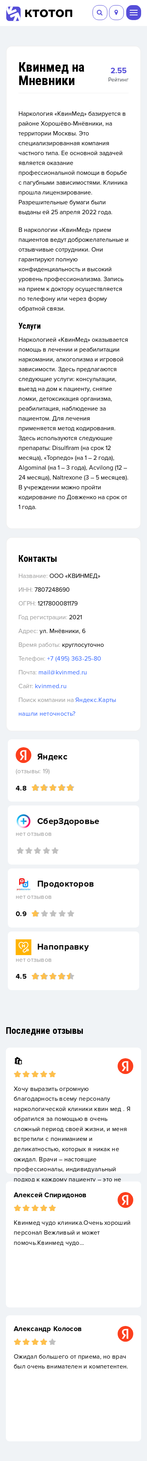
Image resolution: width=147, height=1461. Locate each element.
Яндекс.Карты (95, 700)
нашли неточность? (46, 714)
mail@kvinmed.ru (62, 672)
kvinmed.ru (51, 686)
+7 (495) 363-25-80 (74, 659)
